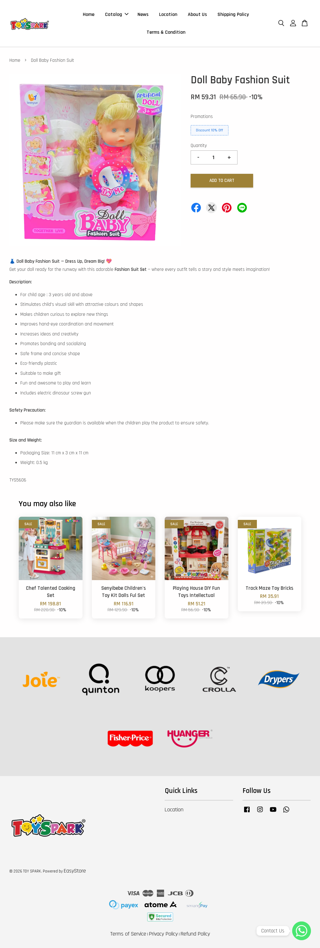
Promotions (202, 117)
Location (168, 14)
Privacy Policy (163, 933)
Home (88, 14)
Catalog (116, 14)
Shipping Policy (233, 14)
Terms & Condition (166, 32)
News (143, 14)
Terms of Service (128, 933)
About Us (197, 14)
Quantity (199, 146)
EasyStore (75, 870)
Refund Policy (195, 933)
